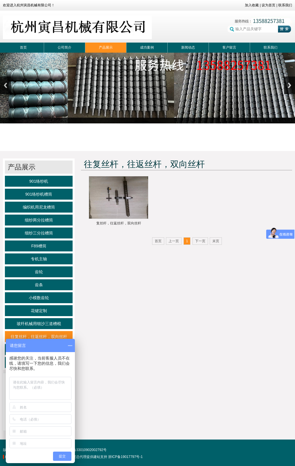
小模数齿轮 (39, 297)
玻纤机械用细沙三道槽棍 (39, 323)
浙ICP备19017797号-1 (125, 457)
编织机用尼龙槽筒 (39, 207)
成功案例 (147, 47)
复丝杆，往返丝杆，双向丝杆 (118, 223)
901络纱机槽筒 (38, 194)
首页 (23, 47)
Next (289, 85)
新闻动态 (188, 47)
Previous (5, 85)
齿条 (39, 284)
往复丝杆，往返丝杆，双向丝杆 (39, 336)
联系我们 (285, 5)
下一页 (200, 241)
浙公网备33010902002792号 (82, 450)
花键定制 (39, 310)
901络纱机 (38, 181)
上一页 (174, 241)
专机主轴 (39, 259)
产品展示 (106, 47)
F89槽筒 (38, 246)
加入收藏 (252, 5)
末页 (215, 241)
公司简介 (64, 47)
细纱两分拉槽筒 (39, 220)
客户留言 (229, 47)
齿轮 (39, 272)
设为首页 (268, 5)
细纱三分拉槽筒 (39, 233)
